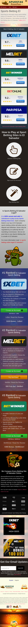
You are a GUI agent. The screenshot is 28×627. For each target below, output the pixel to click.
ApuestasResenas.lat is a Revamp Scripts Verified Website (15, 603)
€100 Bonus (21, 119)
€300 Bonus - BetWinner (16, 438)
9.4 (6, 81)
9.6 (6, 62)
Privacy (10, 591)
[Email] (8, 568)
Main (10, 7)
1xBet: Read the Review (14, 319)
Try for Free (15, 377)
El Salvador (4, 7)
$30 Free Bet (20, 66)
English (15, 7)
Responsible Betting (16, 591)
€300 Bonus (20, 84)
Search (22, 591)
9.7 (6, 42)
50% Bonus (20, 103)
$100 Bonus (20, 45)
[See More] (17, 574)
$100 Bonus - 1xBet (16, 313)
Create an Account (15, 310)
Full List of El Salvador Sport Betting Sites (14, 126)
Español (11, 580)
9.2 (6, 100)
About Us (2, 591)
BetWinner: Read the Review (14, 445)
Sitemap (25, 591)
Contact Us (7, 591)
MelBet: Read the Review (14, 384)
